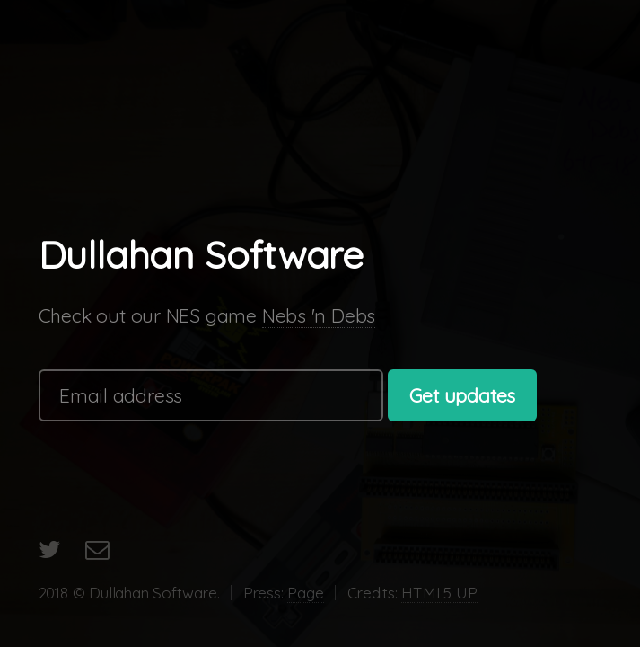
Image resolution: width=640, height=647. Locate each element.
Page (305, 592)
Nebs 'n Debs (318, 315)
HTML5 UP (439, 592)
